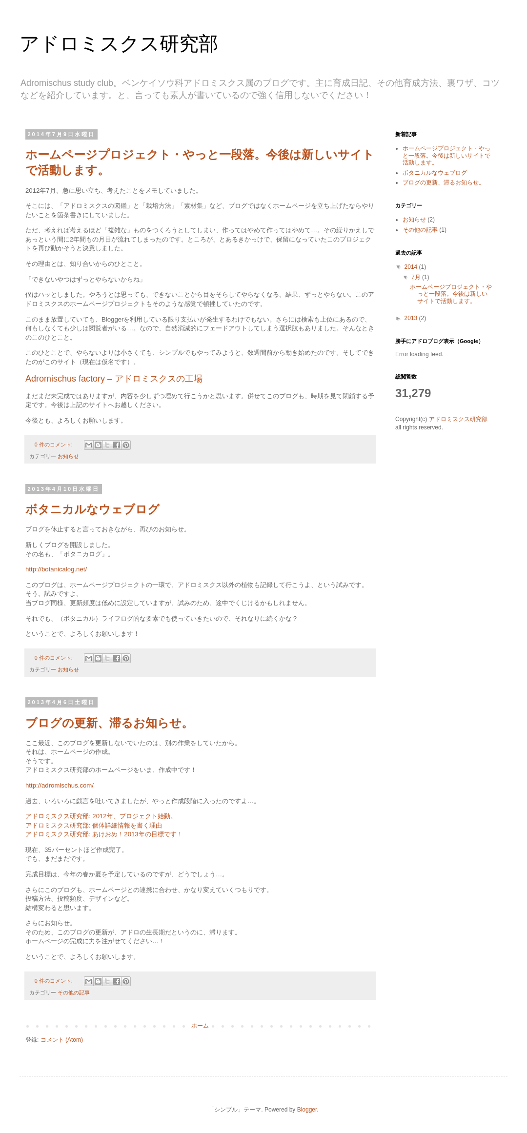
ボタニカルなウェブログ (92, 509)
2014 (412, 266)
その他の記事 (74, 992)
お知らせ (68, 456)
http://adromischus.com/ (59, 785)
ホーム (200, 1025)
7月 (416, 277)
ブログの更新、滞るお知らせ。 (109, 722)
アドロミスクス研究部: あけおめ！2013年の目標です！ (104, 834)
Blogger (307, 1109)
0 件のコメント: (54, 444)
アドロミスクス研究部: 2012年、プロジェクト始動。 (101, 816)
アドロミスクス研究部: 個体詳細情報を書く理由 (93, 825)
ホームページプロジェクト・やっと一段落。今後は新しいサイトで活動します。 (446, 155)
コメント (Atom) (62, 1039)
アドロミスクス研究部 (458, 419)
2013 (412, 318)
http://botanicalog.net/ (56, 569)
